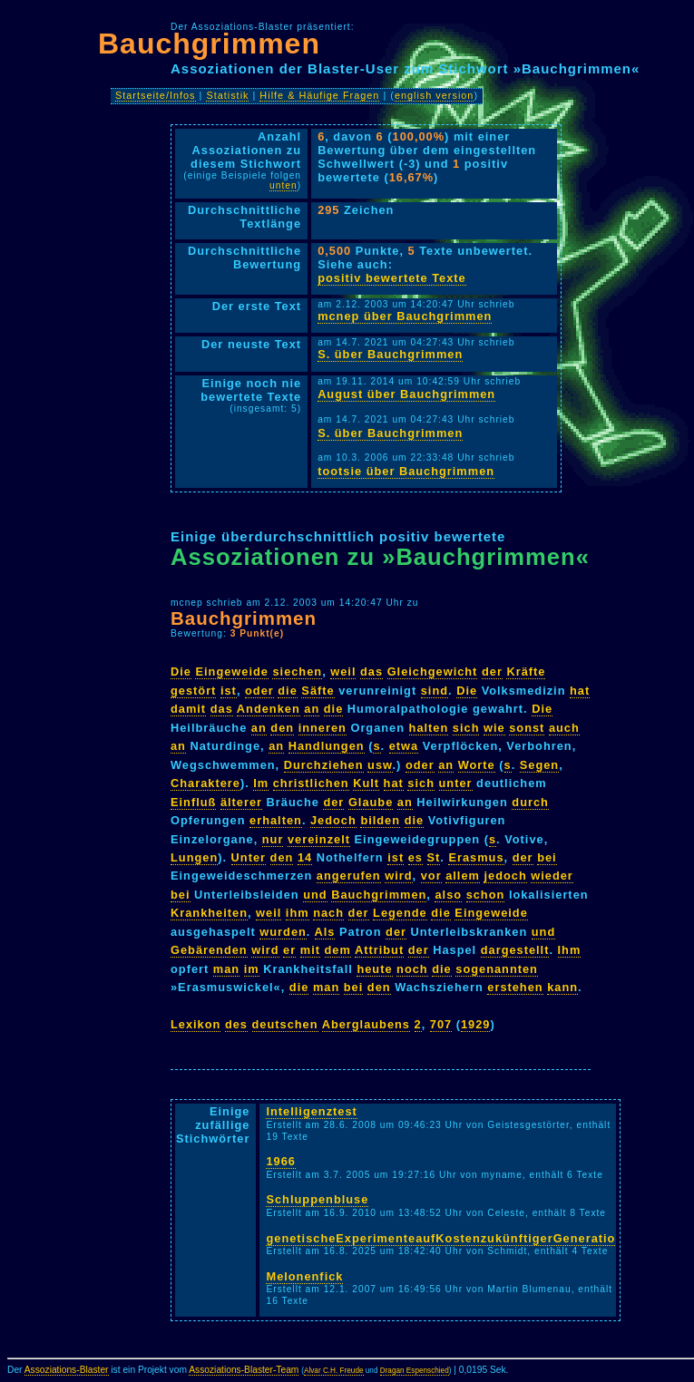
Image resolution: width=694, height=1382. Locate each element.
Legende (400, 913)
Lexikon (195, 1024)
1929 (475, 1024)
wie (494, 728)
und (315, 894)
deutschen (285, 1024)
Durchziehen (324, 765)
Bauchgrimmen (209, 43)
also (448, 894)
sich (466, 728)
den (282, 728)
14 (305, 857)
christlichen (311, 783)
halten (429, 728)
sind (434, 690)
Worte (476, 765)
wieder (552, 875)
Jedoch (333, 820)
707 (441, 1024)
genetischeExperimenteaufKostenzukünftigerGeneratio (440, 1238)
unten (283, 185)
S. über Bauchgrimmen (390, 354)
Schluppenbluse (317, 1199)
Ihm (570, 950)
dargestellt (515, 950)
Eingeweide (231, 671)
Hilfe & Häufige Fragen (319, 95)
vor (431, 875)
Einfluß (193, 802)
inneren (322, 728)
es (415, 857)
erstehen (514, 987)
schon (485, 894)
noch (412, 969)
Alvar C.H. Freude (334, 1371)
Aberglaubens (366, 1024)
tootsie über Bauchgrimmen (406, 471)
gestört (193, 690)
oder (259, 690)
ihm (297, 913)
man (226, 969)
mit (310, 950)
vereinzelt (319, 839)
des (236, 1024)
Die (181, 671)
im (251, 969)
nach (328, 913)
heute (374, 969)
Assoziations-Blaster (66, 1370)
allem (462, 875)
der (492, 671)
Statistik (227, 95)
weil (343, 671)
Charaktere (205, 783)
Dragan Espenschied (414, 1371)
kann (562, 987)
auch (564, 728)
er (289, 950)
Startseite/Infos (155, 95)
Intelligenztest (311, 1111)
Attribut (379, 950)
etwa (403, 746)
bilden (380, 820)
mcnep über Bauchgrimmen (405, 316)
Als (325, 932)
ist (228, 690)
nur (273, 839)
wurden (283, 932)
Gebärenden (209, 950)
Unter (248, 857)
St (434, 857)
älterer (241, 802)
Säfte (317, 690)
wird (398, 875)
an (311, 708)
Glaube (370, 802)
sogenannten (496, 969)
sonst (526, 728)
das (371, 671)
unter (456, 783)
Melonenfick (304, 1276)
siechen (297, 671)
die (288, 690)
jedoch (505, 875)
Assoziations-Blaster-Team (243, 1370)
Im (261, 783)
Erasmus (475, 857)
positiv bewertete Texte (392, 278)
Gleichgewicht (432, 671)
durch (530, 802)
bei (547, 857)
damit (188, 708)
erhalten (275, 820)
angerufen (349, 875)
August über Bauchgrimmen (406, 394)
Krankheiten (209, 913)
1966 (280, 1161)
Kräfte (525, 671)
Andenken (268, 708)
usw (379, 765)
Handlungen (326, 746)
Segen (539, 765)
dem (338, 950)
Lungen (194, 857)
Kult (366, 783)
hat (580, 690)
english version (434, 95)
